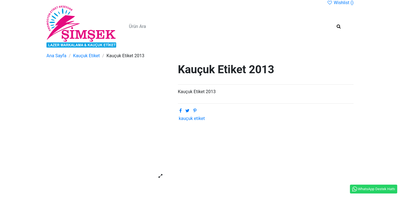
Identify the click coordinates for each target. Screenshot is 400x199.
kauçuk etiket (192, 118)
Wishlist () (340, 2)
